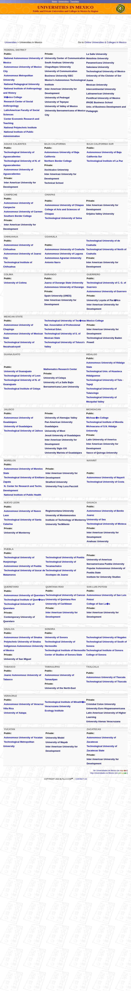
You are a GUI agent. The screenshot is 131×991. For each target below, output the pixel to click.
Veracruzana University (58, 706)
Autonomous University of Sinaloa (23, 637)
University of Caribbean (59, 603)
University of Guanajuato (18, 371)
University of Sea (96, 519)
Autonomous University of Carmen (23, 211)
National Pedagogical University (22, 84)
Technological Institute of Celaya (22, 388)
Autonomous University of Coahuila (65, 249)
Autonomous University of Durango (64, 287)
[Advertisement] (65, 26)
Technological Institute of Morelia (104, 422)
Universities (63, 2)
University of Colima (15, 282)
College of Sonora (96, 654)
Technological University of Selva (63, 218)
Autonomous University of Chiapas (64, 205)
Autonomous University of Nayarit (106, 477)
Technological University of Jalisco (23, 430)
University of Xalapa (15, 712)
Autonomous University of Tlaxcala (105, 677)
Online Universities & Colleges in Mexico (105, 42)
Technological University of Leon (22, 375)
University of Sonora (56, 637)
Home (54, 2)
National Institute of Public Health (22, 494)
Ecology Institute (54, 710)
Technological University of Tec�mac (65, 320)
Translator (74, 2)
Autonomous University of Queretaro (24, 595)
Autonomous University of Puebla (22, 566)
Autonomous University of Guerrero (107, 291)
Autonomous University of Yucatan (23, 737)
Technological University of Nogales (106, 637)
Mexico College (95, 320)
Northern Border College (58, 161)
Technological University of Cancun (65, 595)
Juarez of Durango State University (63, 282)
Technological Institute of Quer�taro (24, 599)
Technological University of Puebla (65, 557)
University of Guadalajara (18, 426)
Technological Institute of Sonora (104, 650)
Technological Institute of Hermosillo (65, 650)
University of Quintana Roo (61, 599)
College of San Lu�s (98, 603)
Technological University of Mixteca (106, 523)
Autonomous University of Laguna (64, 253)
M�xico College (13, 97)
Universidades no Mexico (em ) (111, 773)
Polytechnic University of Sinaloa (22, 641)
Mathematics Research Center (60, 369)
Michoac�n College (97, 417)
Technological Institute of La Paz (105, 161)
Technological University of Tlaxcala (106, 681)
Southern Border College (18, 216)
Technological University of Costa (105, 481)
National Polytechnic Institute (20, 127)
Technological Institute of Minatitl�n (65, 702)
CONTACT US (81, 779)
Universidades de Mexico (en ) (112, 771)
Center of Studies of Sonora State (63, 654)
